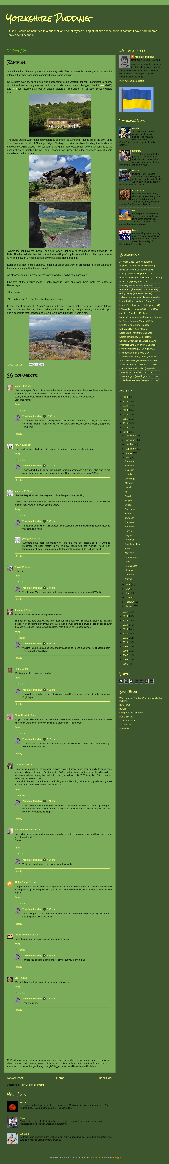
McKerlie (129, 552)
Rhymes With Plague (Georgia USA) (137, 348)
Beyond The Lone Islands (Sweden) (137, 265)
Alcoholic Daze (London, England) (136, 262)
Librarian (19, 764)
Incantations (138, 190)
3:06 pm (51, 521)
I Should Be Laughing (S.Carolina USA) (138, 309)
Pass (127, 548)
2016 (125, 616)
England (129, 535)
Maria (17, 386)
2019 (125, 427)
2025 (125, 401)
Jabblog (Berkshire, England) (133, 313)
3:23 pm (36, 538)
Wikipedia (124, 728)
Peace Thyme (22, 934)
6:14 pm (29, 764)
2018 (125, 432)
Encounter (130, 509)
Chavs (23, 1118)
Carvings (129, 522)
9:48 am (51, 909)
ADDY (18, 445)
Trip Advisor (125, 724)
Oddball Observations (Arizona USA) (137, 341)
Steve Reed (21, 715)
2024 (125, 405)
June (128, 584)
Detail (128, 487)
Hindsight (129, 465)
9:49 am (51, 955)
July (128, 457)
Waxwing (24, 1134)
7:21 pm (51, 801)
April (128, 593)
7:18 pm (51, 739)
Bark (134, 210)
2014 (125, 625)
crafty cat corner (23, 829)
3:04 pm (51, 588)
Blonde (135, 128)
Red (17, 669)
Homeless (130, 526)
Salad (128, 496)
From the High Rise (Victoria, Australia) (138, 289)
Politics (135, 170)
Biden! (135, 230)
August (129, 453)
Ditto (127, 561)
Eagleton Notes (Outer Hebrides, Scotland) (140, 277)
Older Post (105, 1078)
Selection (129, 470)
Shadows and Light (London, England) (138, 356)
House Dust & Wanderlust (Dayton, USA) (139, 305)
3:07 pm (51, 643)
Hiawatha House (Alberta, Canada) (136, 301)
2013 (125, 629)
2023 (125, 410)
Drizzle (128, 531)
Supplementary (132, 544)
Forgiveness (131, 566)
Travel (18, 567)
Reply (17, 404)
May (128, 589)
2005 (125, 664)
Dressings (130, 478)
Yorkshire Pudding (48, 18)
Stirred (128, 505)
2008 (125, 651)
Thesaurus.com (127, 720)
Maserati (129, 483)
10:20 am (51, 465)
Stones (128, 513)
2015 (125, 620)
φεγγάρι (24, 1102)
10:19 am (51, 416)
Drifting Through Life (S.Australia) (135, 273)
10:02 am (26, 386)
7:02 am (23, 978)
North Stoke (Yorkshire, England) (135, 333)
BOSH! (122, 709)
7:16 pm (51, 690)
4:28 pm (32, 715)
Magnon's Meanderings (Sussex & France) (140, 317)
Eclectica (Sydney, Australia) (133, 281)
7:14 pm (51, 860)
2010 (125, 642)
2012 (125, 633)
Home (60, 1078)
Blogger (117, 1157)
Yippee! (128, 500)
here (102, 85)
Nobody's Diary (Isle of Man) (133, 329)
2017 (125, 611)
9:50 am (51, 998)
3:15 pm (24, 669)
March (129, 597)
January (130, 606)
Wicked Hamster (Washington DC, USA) (139, 380)
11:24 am (26, 567)
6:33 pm (37, 829)
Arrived (128, 579)
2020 (125, 423)
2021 (125, 419)
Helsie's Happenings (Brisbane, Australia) (139, 297)
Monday (129, 570)
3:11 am (34, 934)
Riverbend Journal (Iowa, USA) (134, 353)
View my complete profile (131, 81)
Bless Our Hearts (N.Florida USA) (136, 269)
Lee (16, 978)
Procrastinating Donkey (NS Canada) (137, 345)
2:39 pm (28, 610)
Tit (126, 491)
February (130, 602)
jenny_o (19, 491)
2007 (125, 655)
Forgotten (130, 539)
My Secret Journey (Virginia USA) (136, 321)
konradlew (94, 1157)
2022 (125, 414)
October (130, 444)
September (131, 448)
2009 (125, 646)
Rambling (129, 574)
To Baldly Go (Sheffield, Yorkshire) (136, 372)
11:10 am (28, 491)
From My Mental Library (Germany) (136, 285)
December (131, 435)
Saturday (136, 151)
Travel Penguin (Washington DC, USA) (138, 376)
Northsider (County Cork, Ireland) (135, 337)
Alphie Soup (21, 882)
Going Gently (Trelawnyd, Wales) (135, 293)
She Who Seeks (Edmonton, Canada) (138, 360)
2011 (125, 638)
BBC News (124, 705)
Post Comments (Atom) (32, 1085)
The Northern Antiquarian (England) (137, 368)
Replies (21, 410)
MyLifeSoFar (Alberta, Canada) (134, 325)
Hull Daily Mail (126, 716)
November (131, 440)
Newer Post (15, 1078)
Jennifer (19, 610)
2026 (125, 397)
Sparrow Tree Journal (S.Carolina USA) (138, 364)
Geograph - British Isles (131, 712)
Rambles (129, 461)
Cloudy (128, 474)
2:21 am (33, 882)
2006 (125, 659)
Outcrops (129, 518)
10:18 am (26, 445)
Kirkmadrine (131, 557)
